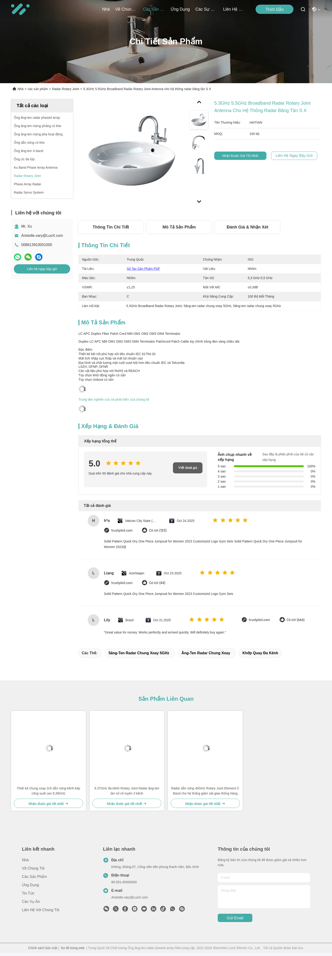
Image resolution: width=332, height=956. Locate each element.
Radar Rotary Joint (65, 89)
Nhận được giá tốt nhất (244, 156)
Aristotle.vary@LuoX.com (42, 235)
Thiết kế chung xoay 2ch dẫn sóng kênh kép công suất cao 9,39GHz (48, 790)
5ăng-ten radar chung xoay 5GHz (139, 653)
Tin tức (28, 893)
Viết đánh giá (187, 467)
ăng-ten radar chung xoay (205, 653)
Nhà (106, 9)
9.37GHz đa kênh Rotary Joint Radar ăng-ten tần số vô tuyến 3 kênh (126, 790)
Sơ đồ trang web (73, 948)
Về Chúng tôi (126, 9)
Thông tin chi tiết (111, 227)
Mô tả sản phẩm (179, 227)
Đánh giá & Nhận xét (247, 227)
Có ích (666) (296, 620)
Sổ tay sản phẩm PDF (143, 269)
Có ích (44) (157, 583)
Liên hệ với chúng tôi (234, 9)
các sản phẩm (154, 9)
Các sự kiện (206, 9)
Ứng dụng (180, 9)
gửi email (235, 918)
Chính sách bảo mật (42, 948)
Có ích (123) (157, 531)
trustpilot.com (122, 531)
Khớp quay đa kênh (260, 653)
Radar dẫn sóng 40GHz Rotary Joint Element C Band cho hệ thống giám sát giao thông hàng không (205, 791)
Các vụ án (31, 902)
